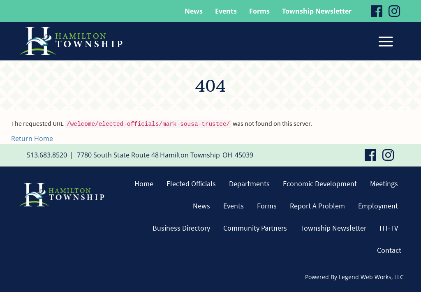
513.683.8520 (47, 155)
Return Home (32, 138)
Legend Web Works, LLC (371, 277)
